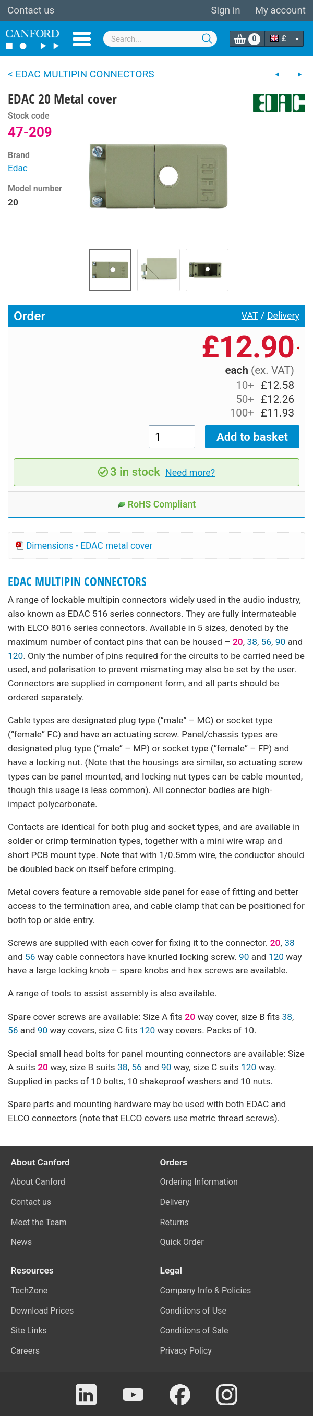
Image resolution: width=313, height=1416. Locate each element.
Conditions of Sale (194, 1330)
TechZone (29, 1290)
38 (252, 641)
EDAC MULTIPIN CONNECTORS (77, 582)
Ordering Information (199, 1182)
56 (266, 641)
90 (280, 641)
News (21, 1242)
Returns (174, 1222)
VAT (250, 315)
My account (280, 10)
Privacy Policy (186, 1351)
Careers (25, 1351)
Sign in (225, 10)
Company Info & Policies (205, 1290)
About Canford (38, 1182)
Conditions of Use (193, 1311)
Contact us (30, 10)
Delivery (283, 315)
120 (15, 656)
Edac (18, 168)
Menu (82, 39)
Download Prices (42, 1311)
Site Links (29, 1330)
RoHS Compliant (156, 504)
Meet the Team (39, 1222)
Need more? (190, 472)
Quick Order (182, 1242)
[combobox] (160, 39)
